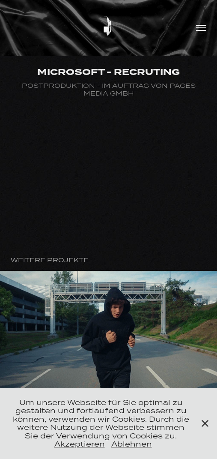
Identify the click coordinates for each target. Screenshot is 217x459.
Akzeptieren (79, 444)
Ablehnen (131, 444)
